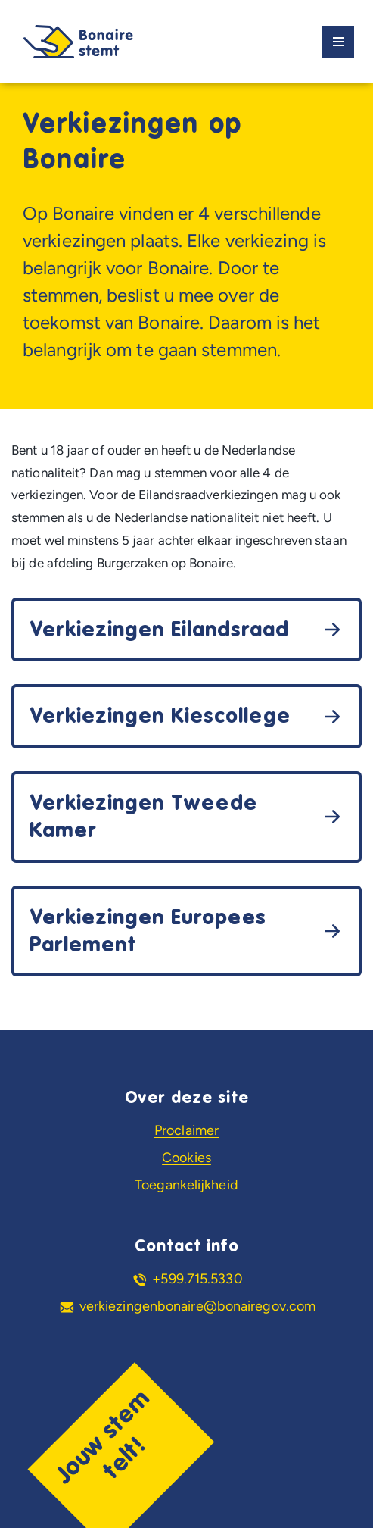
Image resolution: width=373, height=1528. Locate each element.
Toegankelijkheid (186, 1184)
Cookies (186, 1157)
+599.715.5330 (197, 1278)
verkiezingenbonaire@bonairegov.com (197, 1306)
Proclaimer (186, 1130)
